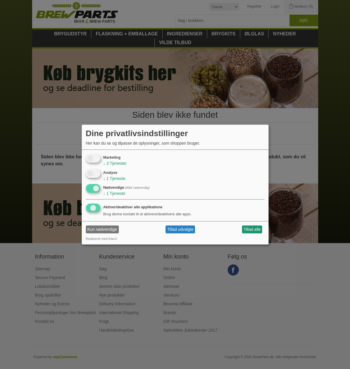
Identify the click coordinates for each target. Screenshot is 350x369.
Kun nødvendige (102, 229)
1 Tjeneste (114, 178)
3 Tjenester (115, 163)
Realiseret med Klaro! (101, 238)
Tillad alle (252, 229)
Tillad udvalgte (180, 229)
